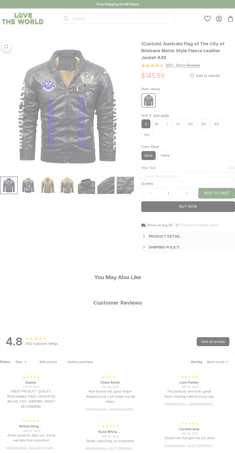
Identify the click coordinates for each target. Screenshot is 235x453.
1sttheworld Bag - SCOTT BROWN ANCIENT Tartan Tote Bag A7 (189, 446)
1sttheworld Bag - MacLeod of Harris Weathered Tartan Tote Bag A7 (31, 448)
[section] (183, 65)
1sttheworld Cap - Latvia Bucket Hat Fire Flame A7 (110, 409)
